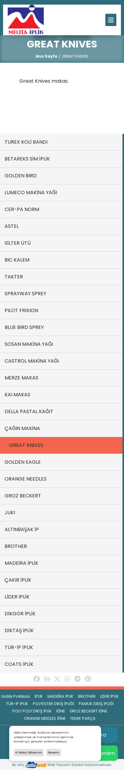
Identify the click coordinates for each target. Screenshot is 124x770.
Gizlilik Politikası (15, 696)
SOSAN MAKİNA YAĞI (29, 344)
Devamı (53, 752)
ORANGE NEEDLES (26, 478)
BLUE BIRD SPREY (24, 327)
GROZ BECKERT (23, 495)
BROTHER (16, 546)
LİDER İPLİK (17, 596)
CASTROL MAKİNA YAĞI (32, 360)
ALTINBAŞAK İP (22, 529)
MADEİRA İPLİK (21, 563)
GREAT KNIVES (26, 445)
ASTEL (12, 226)
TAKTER (14, 276)
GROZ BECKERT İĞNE (88, 711)
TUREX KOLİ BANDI (26, 141)
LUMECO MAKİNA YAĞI (31, 192)
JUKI (10, 512)
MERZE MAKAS (21, 377)
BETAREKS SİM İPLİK (27, 158)
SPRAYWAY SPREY (25, 293)
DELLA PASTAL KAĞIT (29, 411)
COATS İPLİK (19, 664)
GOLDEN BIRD (21, 175)
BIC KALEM (17, 259)
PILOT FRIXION (21, 310)
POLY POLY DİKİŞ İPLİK (32, 711)
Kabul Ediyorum (28, 752)
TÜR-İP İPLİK (19, 647)
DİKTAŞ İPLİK (19, 630)
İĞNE (60, 711)
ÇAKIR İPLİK (18, 579)
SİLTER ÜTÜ (18, 243)
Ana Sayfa (46, 56)
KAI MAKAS (17, 394)
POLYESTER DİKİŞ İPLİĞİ (53, 703)
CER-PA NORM (22, 209)
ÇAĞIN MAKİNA (22, 428)
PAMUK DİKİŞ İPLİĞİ (96, 703)
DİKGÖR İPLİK (20, 613)
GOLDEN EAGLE (23, 462)
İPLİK (39, 696)
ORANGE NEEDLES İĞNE (45, 718)
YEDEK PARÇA (83, 718)
